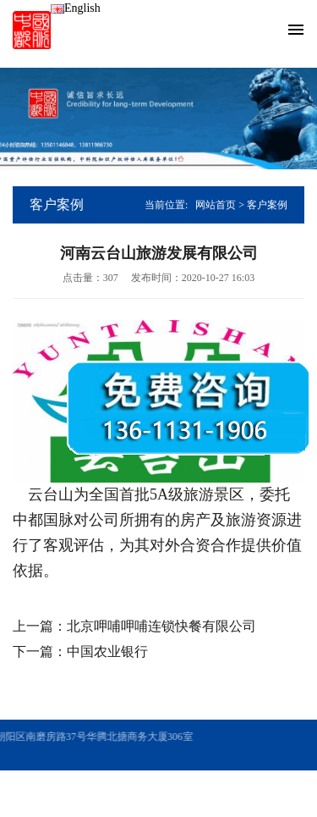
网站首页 (215, 205)
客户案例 (267, 205)
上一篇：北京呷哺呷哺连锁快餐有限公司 (134, 626)
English (76, 8)
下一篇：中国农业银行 (80, 651)
